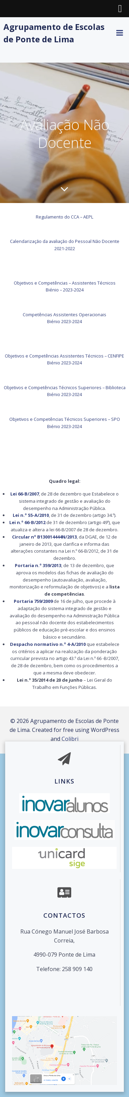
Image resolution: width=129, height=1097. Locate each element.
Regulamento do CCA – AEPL (64, 217)
